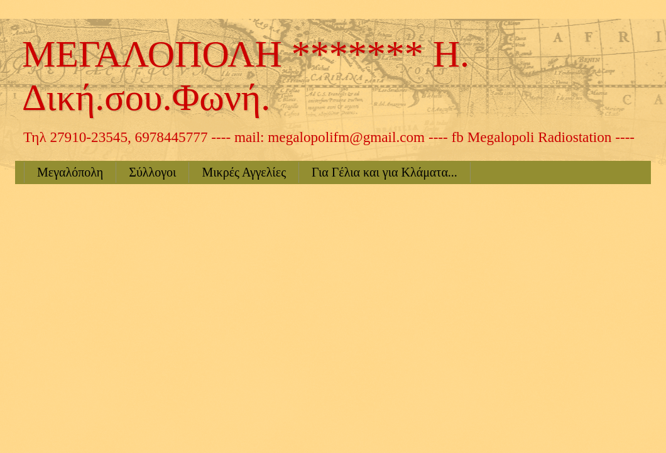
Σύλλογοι (152, 172)
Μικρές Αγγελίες (244, 172)
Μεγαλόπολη (70, 172)
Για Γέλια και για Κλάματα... (384, 172)
